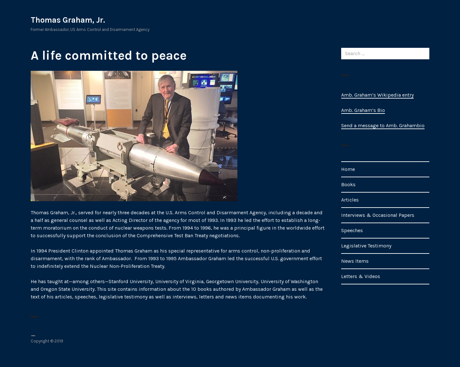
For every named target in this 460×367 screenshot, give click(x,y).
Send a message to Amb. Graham (379, 125)
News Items (355, 261)
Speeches (352, 230)
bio (421, 125)
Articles (350, 200)
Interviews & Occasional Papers (377, 215)
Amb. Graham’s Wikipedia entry (377, 95)
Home (348, 169)
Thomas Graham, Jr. (68, 20)
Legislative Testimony (366, 246)
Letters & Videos (360, 276)
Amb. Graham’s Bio (363, 110)
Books (348, 184)
